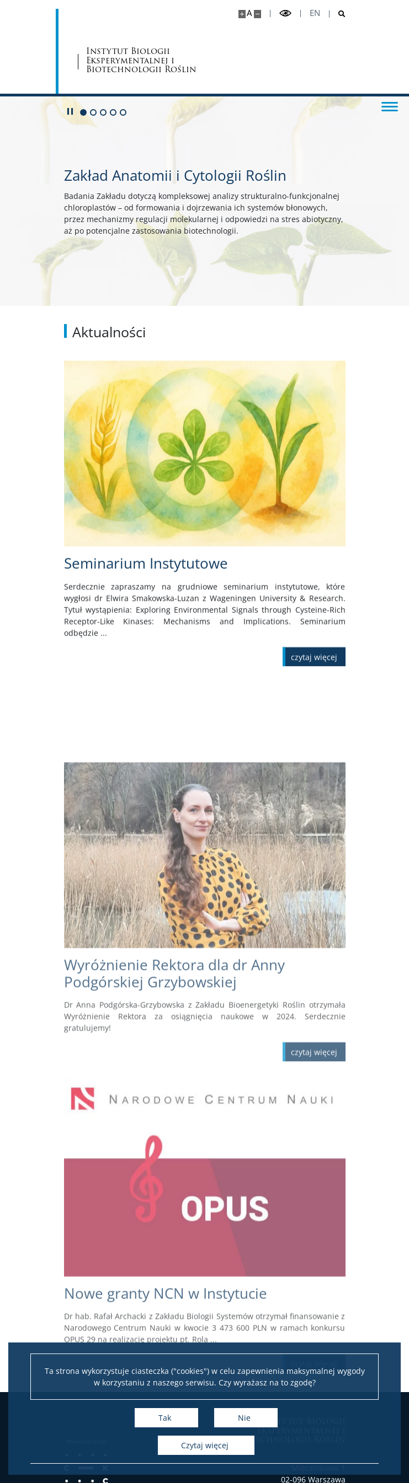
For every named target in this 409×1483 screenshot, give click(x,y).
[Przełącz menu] (389, 106)
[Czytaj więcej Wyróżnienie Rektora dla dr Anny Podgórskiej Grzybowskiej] (314, 1126)
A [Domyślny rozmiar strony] (249, 13)
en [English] (315, 13)
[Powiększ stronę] (242, 14)
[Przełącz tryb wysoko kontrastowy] (285, 13)
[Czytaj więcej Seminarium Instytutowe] (314, 668)
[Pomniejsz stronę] (257, 14)
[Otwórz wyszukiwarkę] (337, 14)
